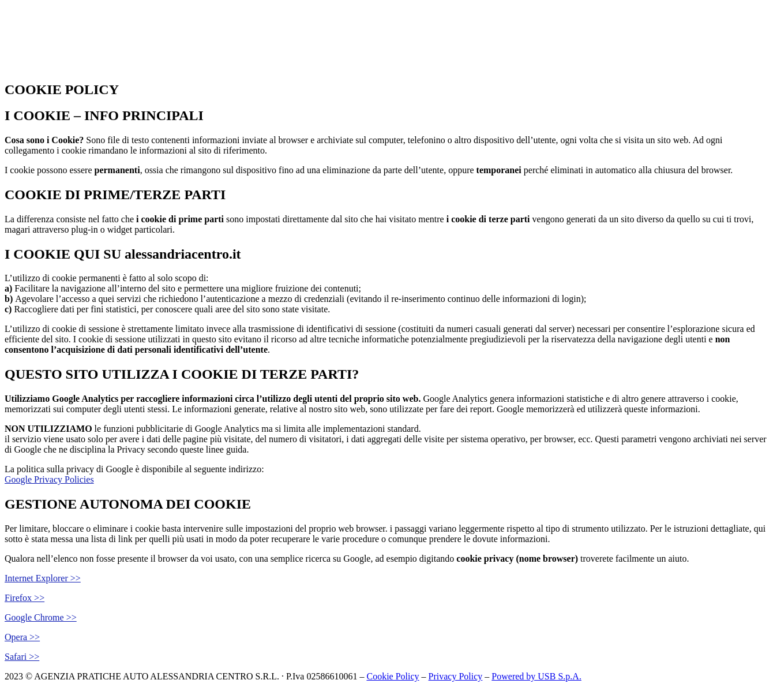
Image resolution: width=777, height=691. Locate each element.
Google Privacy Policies (49, 479)
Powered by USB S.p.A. (536, 676)
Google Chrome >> (41, 617)
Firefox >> (24, 598)
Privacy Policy (456, 676)
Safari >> (22, 657)
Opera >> (22, 637)
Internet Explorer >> (43, 578)
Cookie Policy (392, 676)
